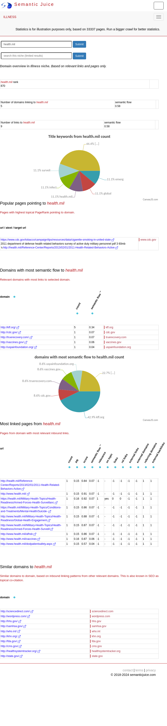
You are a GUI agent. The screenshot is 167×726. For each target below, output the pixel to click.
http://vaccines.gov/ (14, 342)
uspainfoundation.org (118, 347)
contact (128, 670)
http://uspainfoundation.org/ (19, 347)
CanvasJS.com (150, 199)
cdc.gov (110, 332)
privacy (151, 670)
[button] (14, 297)
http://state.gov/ (11, 656)
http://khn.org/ (11, 636)
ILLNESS (9, 17)
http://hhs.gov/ (11, 621)
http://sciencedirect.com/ (17, 611)
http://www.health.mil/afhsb (18, 534)
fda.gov (96, 641)
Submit (79, 44)
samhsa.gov (99, 626)
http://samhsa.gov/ (13, 626)
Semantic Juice (27, 4)
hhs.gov (96, 621)
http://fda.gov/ (10, 641)
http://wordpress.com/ (15, 616)
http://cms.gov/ (11, 646)
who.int (96, 631)
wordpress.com (101, 616)
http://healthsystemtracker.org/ (20, 651)
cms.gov (97, 646)
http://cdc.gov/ (11, 332)
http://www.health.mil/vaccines (20, 539)
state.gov (97, 656)
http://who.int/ (10, 631)
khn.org (96, 636)
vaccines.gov (113, 342)
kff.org (109, 327)
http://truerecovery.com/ (16, 337)
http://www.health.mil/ (15, 493)
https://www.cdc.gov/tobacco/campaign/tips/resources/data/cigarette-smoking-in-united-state (57, 239)
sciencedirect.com (102, 611)
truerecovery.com (116, 337)
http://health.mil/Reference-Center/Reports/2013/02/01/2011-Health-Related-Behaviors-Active (60, 247)
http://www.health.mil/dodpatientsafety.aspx (28, 543)
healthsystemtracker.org (106, 651)
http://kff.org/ (10, 327)
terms (139, 670)
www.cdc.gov (148, 239)
